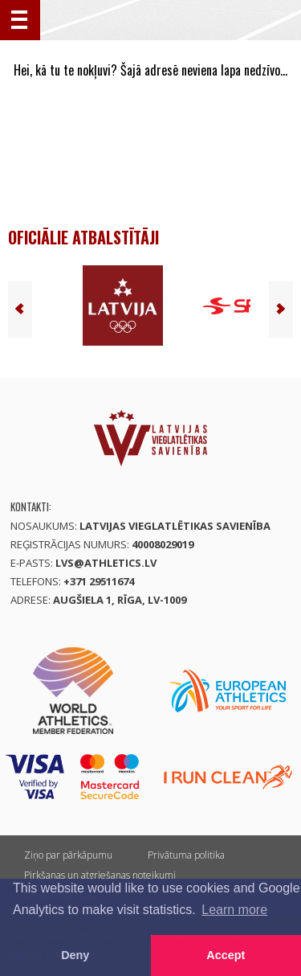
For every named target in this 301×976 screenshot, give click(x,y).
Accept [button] (225, 955)
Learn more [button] (234, 910)
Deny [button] (75, 955)
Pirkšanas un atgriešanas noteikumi (100, 875)
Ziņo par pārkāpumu (68, 855)
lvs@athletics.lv (106, 563)
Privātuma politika (186, 855)
